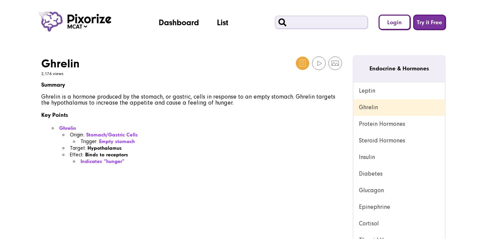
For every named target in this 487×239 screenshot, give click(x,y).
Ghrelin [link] (368, 107)
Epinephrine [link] (374, 206)
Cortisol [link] (369, 223)
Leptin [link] (367, 90)
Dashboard (179, 22)
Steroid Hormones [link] (382, 140)
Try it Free (429, 22)
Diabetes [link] (371, 173)
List (222, 22)
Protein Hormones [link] (382, 123)
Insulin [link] (367, 157)
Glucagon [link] (371, 190)
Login (394, 22)
